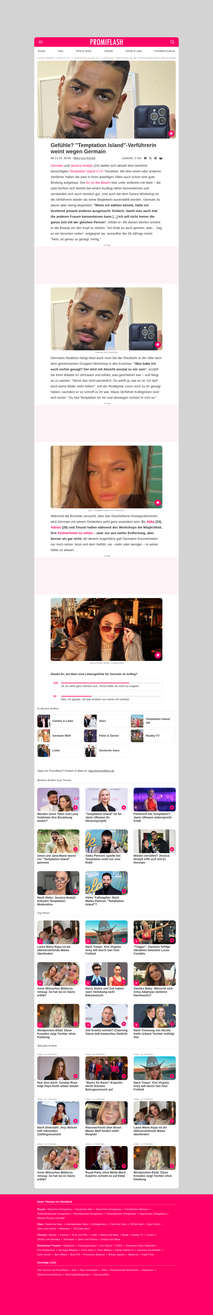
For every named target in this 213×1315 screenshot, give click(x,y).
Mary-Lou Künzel (84, 158)
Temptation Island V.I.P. (87, 171)
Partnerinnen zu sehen (75, 533)
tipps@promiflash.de (101, 770)
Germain (57, 165)
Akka (150, 522)
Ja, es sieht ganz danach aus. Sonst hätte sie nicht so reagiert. (100, 686)
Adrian (56, 527)
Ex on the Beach (98, 182)
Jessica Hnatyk (81, 165)
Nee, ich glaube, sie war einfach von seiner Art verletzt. (95, 699)
